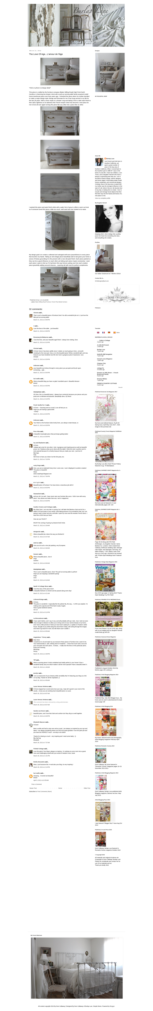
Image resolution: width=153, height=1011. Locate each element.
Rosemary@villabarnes (41, 337)
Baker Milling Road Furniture (43, 302)
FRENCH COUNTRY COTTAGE (107, 383)
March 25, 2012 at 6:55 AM (41, 631)
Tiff (34, 660)
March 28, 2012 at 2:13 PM (41, 767)
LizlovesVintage (38, 599)
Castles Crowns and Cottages (43, 507)
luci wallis (36, 378)
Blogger (112, 1006)
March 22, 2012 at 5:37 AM (41, 537)
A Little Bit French (103, 345)
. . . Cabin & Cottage (103, 340)
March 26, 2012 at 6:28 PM (41, 716)
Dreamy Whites (102, 379)
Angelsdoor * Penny (39, 637)
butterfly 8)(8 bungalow (104, 354)
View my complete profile (102, 198)
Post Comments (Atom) (44, 791)
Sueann (35, 554)
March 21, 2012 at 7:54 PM (41, 476)
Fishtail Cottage (38, 748)
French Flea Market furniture (59, 302)
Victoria (35, 312)
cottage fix (100, 368)
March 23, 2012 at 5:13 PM (41, 612)
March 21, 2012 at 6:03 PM (41, 414)
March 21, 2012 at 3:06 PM (41, 320)
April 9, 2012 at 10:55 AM (41, 780)
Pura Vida (36, 431)
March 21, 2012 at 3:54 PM (41, 372)
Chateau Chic (101, 363)
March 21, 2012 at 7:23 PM (41, 459)
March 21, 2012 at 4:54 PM (41, 386)
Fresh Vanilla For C (39, 405)
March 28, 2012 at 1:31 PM (41, 756)
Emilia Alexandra (38, 762)
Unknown (36, 365)
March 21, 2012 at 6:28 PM (41, 425)
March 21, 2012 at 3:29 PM (41, 359)
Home (60, 788)
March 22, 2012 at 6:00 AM (41, 563)
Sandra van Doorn (39, 711)
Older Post (87, 788)
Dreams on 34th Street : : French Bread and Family (107, 373)
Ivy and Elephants (39, 443)
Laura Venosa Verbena (40, 686)
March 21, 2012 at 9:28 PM (41, 501)
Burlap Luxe (39, 300)
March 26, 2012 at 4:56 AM (41, 680)
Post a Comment (37, 784)
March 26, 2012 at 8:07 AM (41, 693)
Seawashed (37, 493)
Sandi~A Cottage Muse (40, 586)
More (118, 332)
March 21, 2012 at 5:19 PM (41, 399)
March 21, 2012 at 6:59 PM (41, 436)
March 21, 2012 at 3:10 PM (41, 342)
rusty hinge (37, 465)
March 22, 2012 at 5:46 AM (41, 548)
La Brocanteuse (38, 618)
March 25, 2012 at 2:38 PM (41, 654)
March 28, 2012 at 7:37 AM (41, 742)
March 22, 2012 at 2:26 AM (41, 525)
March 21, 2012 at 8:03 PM (41, 487)
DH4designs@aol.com (102, 281)
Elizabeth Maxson (39, 722)
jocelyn (35, 673)
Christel (36, 348)
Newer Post (33, 788)
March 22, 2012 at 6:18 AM (41, 580)
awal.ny (35, 543)
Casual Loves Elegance (104, 359)
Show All (120, 387)
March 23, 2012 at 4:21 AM (41, 593)
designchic (37, 531)
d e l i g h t (36, 482)
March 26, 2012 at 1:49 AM (41, 667)
